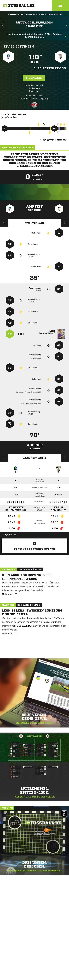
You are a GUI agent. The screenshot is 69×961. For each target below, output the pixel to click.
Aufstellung (65, 222)
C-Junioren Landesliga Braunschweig (36, 14)
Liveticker (34, 78)
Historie (4, 457)
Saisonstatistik (34, 458)
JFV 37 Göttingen (18, 46)
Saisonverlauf (65, 457)
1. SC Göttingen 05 (50, 68)
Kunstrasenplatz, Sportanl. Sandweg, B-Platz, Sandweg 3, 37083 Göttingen (36, 35)
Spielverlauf (35, 223)
